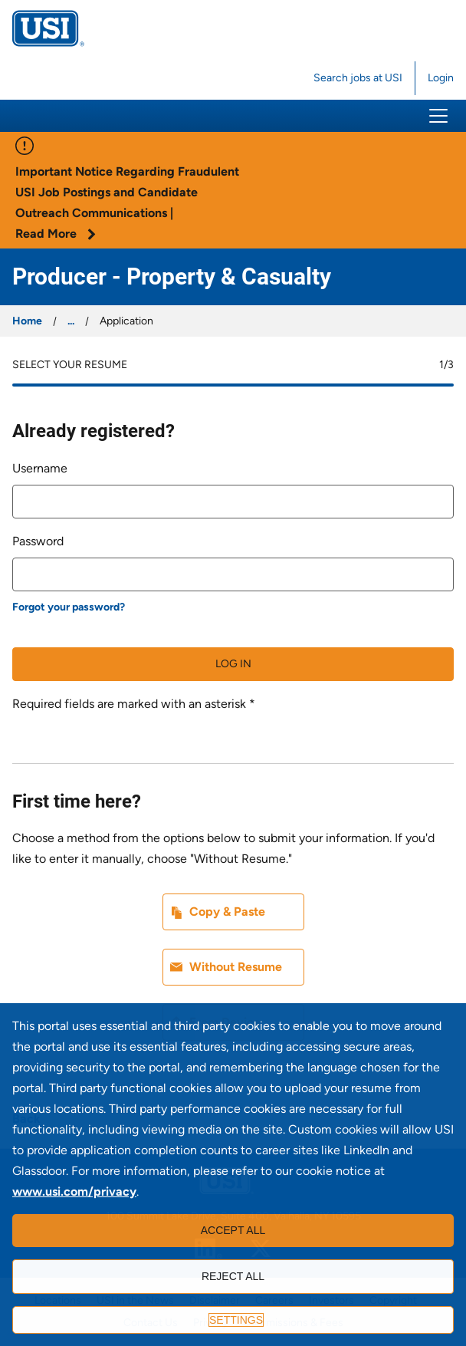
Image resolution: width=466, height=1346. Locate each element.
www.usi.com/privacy (74, 1191)
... (70, 320)
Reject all (233, 1276)
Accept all (233, 1230)
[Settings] (233, 1320)
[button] (438, 116)
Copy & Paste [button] (227, 911)
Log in (233, 663)
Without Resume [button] (235, 966)
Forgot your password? (68, 607)
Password (38, 541)
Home (27, 320)
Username (39, 468)
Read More (55, 233)
